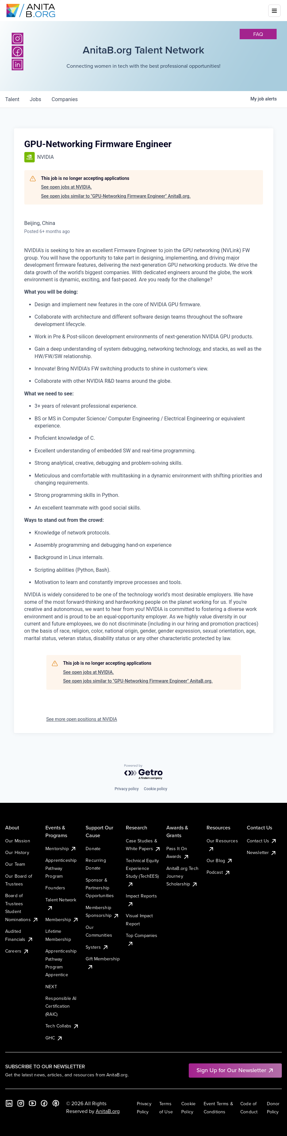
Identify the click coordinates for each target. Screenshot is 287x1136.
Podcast (219, 872)
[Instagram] (17, 38)
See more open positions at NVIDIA (81, 719)
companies (65, 99)
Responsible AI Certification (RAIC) (60, 1006)
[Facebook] (44, 1103)
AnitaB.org (108, 1111)
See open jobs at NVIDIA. (66, 187)
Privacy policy (126, 789)
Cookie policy (155, 789)
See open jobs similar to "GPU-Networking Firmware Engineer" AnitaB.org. (116, 196)
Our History (17, 852)
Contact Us (262, 840)
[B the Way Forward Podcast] (56, 1103)
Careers (17, 951)
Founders (55, 887)
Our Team (15, 864)
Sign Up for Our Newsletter (235, 1070)
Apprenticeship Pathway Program (61, 868)
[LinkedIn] (9, 1103)
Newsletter (262, 852)
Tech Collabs (62, 1026)
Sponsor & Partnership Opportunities (100, 888)
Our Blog (220, 860)
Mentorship (61, 848)
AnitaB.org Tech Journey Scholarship (182, 876)
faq (258, 34)
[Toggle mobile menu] (274, 11)
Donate (93, 848)
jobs (35, 99)
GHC (54, 1038)
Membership (62, 919)
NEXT (51, 986)
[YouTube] (32, 1103)
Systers (97, 947)
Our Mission (17, 840)
